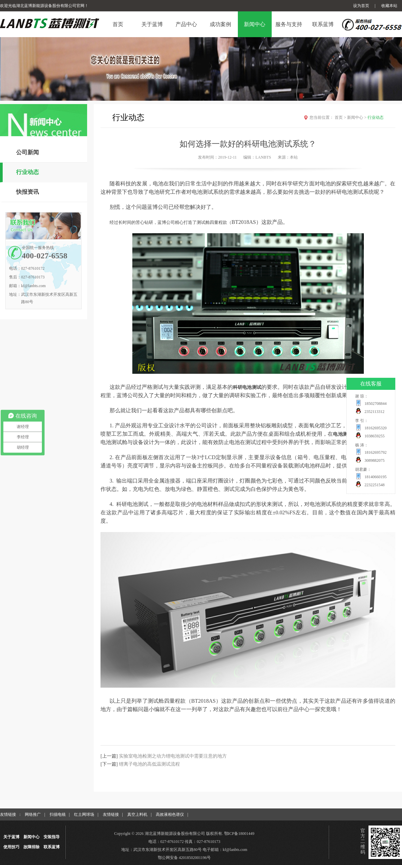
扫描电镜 (58, 814)
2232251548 (374, 485)
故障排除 (31, 847)
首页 (341, 117)
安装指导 (52, 837)
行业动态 (27, 172)
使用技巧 (11, 847)
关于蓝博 (11, 837)
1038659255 (374, 436)
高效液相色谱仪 (170, 814)
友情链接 (111, 814)
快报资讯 (27, 192)
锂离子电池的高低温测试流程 (149, 764)
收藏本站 (389, 5)
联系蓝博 (52, 847)
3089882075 (374, 460)
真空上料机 (137, 814)
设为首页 (361, 5)
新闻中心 (357, 117)
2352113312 (374, 411)
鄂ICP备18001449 (239, 833)
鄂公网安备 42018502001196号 (184, 857)
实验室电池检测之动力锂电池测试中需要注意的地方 (173, 756)
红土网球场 (84, 814)
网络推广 (33, 814)
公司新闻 (27, 152)
